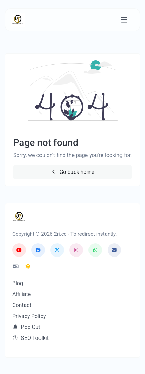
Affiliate (21, 294)
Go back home (72, 172)
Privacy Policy (29, 316)
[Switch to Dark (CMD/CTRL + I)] (28, 266)
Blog (17, 283)
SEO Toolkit (30, 338)
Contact (21, 305)
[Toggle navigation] (124, 20)
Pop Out (26, 327)
